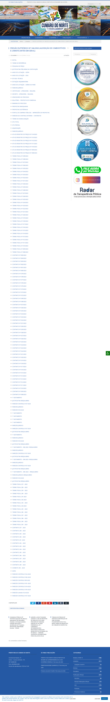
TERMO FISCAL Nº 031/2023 (20, 179)
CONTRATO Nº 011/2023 (19, 383)
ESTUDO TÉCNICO (17, 77)
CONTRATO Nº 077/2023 (19, 278)
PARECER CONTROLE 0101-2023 (21, 581)
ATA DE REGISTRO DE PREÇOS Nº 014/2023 (24, 132)
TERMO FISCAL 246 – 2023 (19, 510)
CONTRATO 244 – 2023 (19, 547)
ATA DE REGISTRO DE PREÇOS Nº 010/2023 (24, 145)
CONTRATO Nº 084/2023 (19, 256)
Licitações (66, 53)
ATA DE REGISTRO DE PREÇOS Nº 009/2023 (24, 148)
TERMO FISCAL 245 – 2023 (19, 507)
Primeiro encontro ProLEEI (47, 669)
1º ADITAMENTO (17, 396)
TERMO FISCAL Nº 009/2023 (20, 247)
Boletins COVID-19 (78, 656)
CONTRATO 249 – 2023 (19, 563)
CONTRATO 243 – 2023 (19, 544)
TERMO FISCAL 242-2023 (19, 498)
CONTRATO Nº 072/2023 (19, 293)
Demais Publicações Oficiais (82, 680)
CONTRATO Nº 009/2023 (19, 389)
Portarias (77, 686)
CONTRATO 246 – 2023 (19, 554)
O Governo (52, 36)
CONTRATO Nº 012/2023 (19, 380)
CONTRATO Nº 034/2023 (19, 312)
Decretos (77, 676)
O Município (39, 36)
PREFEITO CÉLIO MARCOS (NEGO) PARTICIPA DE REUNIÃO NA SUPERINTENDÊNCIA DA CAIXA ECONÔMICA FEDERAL (47, 2)
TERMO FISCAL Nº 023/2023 (20, 204)
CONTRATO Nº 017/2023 (19, 365)
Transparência (82, 36)
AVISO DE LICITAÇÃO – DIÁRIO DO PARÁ (23, 83)
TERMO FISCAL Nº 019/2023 (20, 216)
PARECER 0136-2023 (18, 408)
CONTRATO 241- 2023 (18, 538)
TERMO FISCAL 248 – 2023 (19, 516)
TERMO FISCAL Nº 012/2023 (20, 238)
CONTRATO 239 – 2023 (19, 532)
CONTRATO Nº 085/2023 (19, 253)
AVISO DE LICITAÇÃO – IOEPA (20, 70)
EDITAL (14, 58)
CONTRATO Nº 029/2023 (19, 327)
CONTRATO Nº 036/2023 (19, 306)
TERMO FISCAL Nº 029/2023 (20, 185)
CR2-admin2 (14, 53)
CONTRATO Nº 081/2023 (19, 266)
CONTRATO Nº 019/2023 (19, 358)
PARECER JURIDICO (17, 405)
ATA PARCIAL (16, 123)
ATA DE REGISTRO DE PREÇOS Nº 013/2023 (24, 135)
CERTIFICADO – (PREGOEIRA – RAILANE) (23, 89)
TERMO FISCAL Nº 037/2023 (20, 160)
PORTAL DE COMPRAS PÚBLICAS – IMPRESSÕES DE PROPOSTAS (31, 111)
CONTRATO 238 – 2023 (19, 529)
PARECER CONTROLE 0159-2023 (21, 588)
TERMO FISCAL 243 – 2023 (19, 501)
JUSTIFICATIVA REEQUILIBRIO (20, 399)
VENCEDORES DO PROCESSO (20, 95)
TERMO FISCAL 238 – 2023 (19, 485)
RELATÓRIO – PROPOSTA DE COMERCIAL (24, 98)
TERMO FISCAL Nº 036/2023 (20, 163)
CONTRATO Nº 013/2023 (19, 377)
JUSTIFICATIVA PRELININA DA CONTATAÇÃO (25, 67)
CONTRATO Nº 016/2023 (19, 368)
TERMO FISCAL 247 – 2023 (19, 513)
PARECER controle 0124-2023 (20, 591)
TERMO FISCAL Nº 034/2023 (20, 170)
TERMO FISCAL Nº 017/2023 (20, 222)
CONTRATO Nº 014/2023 (19, 374)
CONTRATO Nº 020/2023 (19, 355)
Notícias (75, 666)
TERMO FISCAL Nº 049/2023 (20, 154)
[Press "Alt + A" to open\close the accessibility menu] (108, 353)
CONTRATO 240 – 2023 (19, 535)
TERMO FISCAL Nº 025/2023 (20, 197)
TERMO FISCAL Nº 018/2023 (20, 219)
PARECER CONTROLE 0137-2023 (21, 402)
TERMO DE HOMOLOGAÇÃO (20, 117)
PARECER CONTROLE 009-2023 (21, 578)
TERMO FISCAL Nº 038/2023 (20, 157)
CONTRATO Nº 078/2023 (19, 275)
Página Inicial (25, 36)
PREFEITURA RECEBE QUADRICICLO (50, 663)
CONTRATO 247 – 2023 (19, 557)
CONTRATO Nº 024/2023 (19, 343)
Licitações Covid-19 (79, 663)
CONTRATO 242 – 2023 (19, 541)
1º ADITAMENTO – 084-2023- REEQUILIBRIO (24, 458)
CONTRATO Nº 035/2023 (19, 309)
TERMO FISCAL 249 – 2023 (19, 519)
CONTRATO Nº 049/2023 (19, 297)
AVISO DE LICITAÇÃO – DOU (20, 74)
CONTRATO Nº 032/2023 (19, 318)
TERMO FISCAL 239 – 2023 (19, 489)
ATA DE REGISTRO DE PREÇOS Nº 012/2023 (24, 139)
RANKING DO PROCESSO (19, 101)
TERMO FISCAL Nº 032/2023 (20, 176)
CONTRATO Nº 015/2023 (19, 371)
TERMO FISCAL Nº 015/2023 (20, 228)
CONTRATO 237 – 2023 (19, 526)
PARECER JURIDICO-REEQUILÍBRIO (22, 473)
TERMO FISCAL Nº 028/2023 (20, 188)
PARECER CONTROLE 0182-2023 (21, 575)
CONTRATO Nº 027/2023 (19, 334)
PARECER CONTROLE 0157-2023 (21, 594)
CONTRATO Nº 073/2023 (19, 290)
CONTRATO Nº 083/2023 (19, 259)
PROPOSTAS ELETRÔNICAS (20, 108)
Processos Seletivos (80, 690)
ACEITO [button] (104, 698)
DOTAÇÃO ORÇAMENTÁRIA (20, 80)
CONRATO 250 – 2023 (18, 566)
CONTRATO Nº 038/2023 (19, 300)
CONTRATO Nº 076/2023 (19, 281)
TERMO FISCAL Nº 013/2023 (20, 235)
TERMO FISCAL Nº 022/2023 (20, 207)
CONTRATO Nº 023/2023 (19, 346)
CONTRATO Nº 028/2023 (19, 331)
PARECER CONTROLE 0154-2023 (21, 585)
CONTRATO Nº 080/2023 (19, 269)
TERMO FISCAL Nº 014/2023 (20, 232)
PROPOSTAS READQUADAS (20, 105)
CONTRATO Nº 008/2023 (19, 393)
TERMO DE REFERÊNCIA (19, 61)
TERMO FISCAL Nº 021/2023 (20, 210)
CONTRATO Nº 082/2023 (19, 262)
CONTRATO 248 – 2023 (19, 560)
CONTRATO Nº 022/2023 (19, 349)
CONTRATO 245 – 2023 (19, 550)
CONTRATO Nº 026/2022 (19, 337)
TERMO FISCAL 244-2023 (19, 504)
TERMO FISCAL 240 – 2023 (19, 492)
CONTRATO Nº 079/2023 (19, 272)
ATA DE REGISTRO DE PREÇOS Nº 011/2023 (24, 142)
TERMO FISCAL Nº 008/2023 (20, 250)
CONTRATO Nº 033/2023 (19, 315)
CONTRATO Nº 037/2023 (19, 303)
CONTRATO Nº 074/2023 (19, 287)
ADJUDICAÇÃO (16, 126)
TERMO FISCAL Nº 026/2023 (20, 194)
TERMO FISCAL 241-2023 (19, 495)
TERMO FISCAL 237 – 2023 (19, 482)
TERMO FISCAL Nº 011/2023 (20, 241)
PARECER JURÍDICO (17, 86)
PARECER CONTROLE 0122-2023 (21, 572)
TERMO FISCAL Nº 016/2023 (20, 225)
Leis (76, 683)
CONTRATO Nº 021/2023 (19, 352)
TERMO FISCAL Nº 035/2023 (20, 166)
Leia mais (72, 698)
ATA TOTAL (15, 120)
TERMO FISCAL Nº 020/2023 (20, 213)
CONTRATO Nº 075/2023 (19, 284)
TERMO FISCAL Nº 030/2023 (20, 182)
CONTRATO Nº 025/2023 (19, 340)
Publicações (67, 36)
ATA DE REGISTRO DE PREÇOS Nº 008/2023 (24, 151)
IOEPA (14, 569)
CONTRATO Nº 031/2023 (19, 321)
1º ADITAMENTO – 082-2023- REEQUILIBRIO (24, 445)
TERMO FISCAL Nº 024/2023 (20, 201)
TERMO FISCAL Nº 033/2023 (20, 173)
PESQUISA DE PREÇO (18, 64)
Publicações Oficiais (78, 673)
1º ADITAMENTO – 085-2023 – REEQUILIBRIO (25, 470)
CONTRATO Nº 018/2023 (19, 362)
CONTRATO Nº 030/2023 (19, 324)
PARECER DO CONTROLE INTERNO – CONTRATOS (26, 114)
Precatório (76, 669)
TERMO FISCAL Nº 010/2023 (20, 244)
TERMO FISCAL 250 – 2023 (19, 523)
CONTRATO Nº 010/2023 (19, 386)
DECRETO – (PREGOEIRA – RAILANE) (22, 92)
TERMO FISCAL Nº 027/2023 (20, 191)
